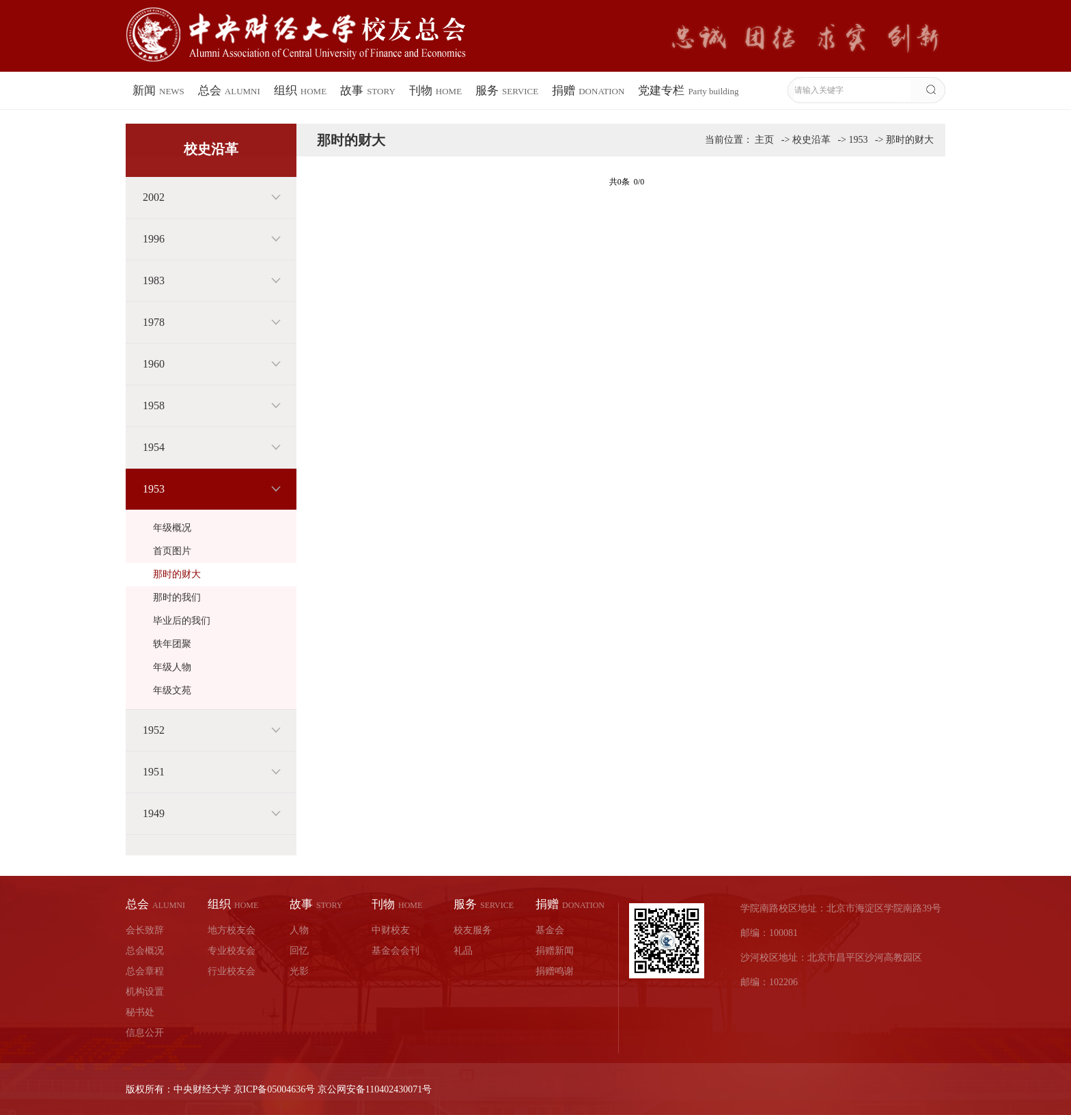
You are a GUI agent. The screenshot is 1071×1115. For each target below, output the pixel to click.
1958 (154, 405)
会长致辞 (145, 930)
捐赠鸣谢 (555, 971)
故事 (367, 90)
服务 (506, 90)
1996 (154, 239)
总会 (229, 90)
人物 (299, 930)
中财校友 (391, 930)
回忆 (299, 951)
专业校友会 (231, 951)
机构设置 (145, 992)
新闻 (158, 90)
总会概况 (145, 951)
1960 (154, 364)
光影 (299, 971)
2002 (154, 197)
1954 (154, 447)
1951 (154, 771)
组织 (300, 90)
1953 (154, 489)
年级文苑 (172, 690)
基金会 (550, 930)
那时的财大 (177, 574)
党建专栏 (688, 90)
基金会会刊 (395, 951)
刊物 (435, 90)
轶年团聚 (172, 644)
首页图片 (172, 551)
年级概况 (172, 528)
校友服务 (473, 930)
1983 (154, 280)
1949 (154, 813)
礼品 (463, 951)
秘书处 (140, 1012)
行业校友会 (231, 971)
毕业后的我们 (181, 621)
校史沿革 (811, 140)
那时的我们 (177, 597)
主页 (764, 140)
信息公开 (145, 1033)
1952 (154, 730)
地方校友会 (231, 930)
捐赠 (588, 90)
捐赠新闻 (555, 951)
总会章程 (145, 971)
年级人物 (172, 667)
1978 (154, 322)
